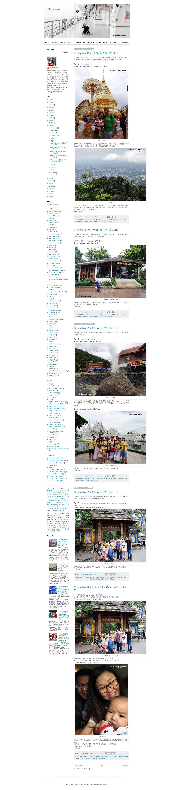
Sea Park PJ (52, 330)
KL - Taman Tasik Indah (56, 285)
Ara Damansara (53, 209)
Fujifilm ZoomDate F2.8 (53, 492)
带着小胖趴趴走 (109, 221)
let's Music (55, 504)
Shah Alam (52, 348)
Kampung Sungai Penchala (57, 292)
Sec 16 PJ (52, 335)
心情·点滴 (58, 525)
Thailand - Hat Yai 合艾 (55, 476)
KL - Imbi (51, 265)
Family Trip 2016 (110, 219)
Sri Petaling (52, 355)
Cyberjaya (52, 231)
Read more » (78, 211)
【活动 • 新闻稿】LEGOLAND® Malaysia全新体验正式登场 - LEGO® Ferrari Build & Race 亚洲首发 (63, 638)
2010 (50, 191)
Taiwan (51, 467)
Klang (50, 299)
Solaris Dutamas (53, 351)
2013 (50, 183)
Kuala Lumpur (53, 305)
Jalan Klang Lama (54, 254)
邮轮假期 (52, 531)
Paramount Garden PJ (55, 319)
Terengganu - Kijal (54, 446)
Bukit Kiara (52, 227)
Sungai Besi (52, 360)
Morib (50, 399)
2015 (50, 178)
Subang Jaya (52, 357)
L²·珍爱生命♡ (59, 494)
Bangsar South (53, 222)
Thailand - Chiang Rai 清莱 (82, 480)
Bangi (50, 218)
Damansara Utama (54, 243)
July (52, 141)
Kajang (51, 289)
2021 (50, 112)
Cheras (51, 229)
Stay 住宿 (91, 42)
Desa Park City (53, 245)
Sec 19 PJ (52, 339)
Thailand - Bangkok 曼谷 (56, 469)
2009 (50, 194)
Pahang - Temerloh (54, 415)
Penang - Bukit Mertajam (56, 426)
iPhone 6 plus (103, 756)
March (53, 170)
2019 (50, 118)
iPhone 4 (50, 502)
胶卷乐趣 (57, 529)
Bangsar (51, 220)
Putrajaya (51, 326)
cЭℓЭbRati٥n (52, 500)
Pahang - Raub (53, 413)
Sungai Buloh (53, 362)
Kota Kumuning (53, 303)
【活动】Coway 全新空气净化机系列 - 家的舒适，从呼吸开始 (63, 566)
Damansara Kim (53, 238)
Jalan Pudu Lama (54, 256)
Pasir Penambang (54, 417)
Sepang (51, 442)
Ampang (51, 207)
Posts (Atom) (86, 769)
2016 (50, 125)
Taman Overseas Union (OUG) (58, 371)
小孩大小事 (56, 523)
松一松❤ (49, 527)
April (52, 167)
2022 (50, 110)
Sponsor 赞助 (124, 42)
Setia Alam (52, 346)
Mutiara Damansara (54, 317)
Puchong (51, 323)
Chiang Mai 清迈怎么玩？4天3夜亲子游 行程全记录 (59, 160)
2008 (50, 196)
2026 (50, 99)
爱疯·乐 (56, 527)
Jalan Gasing (52, 249)
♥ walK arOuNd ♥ (100, 219)
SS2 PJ (51, 328)
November (54, 130)
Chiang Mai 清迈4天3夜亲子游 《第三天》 (97, 229)
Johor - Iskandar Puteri (55, 388)
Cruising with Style (61, 491)
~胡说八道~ (57, 508)
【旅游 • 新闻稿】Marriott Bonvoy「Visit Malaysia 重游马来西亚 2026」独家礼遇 (63, 543)
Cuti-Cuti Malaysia (80, 42)
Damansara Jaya (54, 236)
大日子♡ (54, 521)
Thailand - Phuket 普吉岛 (56, 481)
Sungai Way (52, 364)
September (54, 135)
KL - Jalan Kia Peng (54, 268)
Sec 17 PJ (52, 337)
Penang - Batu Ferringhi (56, 424)
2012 (50, 186)
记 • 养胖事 (65, 529)
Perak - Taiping (53, 435)
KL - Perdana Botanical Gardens (58, 279)
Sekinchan (52, 439)
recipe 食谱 (63, 504)
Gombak (51, 247)
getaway (63, 500)
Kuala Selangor (53, 393)
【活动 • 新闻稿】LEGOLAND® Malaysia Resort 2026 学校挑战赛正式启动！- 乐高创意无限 (63, 615)
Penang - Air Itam (54, 422)
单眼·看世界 (59, 519)
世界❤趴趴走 (96, 221)
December (54, 128)
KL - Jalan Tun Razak (55, 272)
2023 (50, 107)
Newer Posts (78, 765)
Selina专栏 (59, 496)
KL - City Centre (53, 263)
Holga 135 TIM (65, 492)
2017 (50, 123)
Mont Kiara (52, 314)
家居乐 (49, 523)
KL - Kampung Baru (54, 277)
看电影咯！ (63, 527)
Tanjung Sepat (53, 444)
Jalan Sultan (52, 259)
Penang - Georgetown (55, 420)
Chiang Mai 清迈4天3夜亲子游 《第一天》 (97, 492)
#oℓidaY (81, 219)
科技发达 (49, 529)
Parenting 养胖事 (102, 42)
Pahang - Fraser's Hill (55, 406)
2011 (50, 188)
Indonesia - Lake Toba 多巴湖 (57, 460)
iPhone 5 (59, 502)
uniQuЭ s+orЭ (59, 506)
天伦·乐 (103, 221)
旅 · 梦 (65, 525)
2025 (50, 102)
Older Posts (124, 765)
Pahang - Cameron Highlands (57, 404)
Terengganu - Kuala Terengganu (58, 448)
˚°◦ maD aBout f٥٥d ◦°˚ (90, 219)
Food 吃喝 (54, 42)
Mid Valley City (53, 312)
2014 (50, 181)
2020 (50, 115)
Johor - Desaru (53, 386)
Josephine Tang (54, 67)
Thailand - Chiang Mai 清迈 (85, 221)
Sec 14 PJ (52, 332)
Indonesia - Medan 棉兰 (56, 463)
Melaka (51, 397)
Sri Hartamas (52, 353)
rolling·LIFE (50, 506)
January (53, 175)
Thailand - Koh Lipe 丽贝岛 (57, 478)
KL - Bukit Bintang (54, 261)
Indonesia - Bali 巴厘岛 (55, 458)
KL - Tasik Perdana (54, 287)
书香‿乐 (49, 519)
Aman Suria (52, 204)
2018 (50, 120)
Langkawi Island (53, 395)
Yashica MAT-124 (60, 498)
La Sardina (51, 494)
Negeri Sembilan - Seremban (57, 402)
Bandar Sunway (53, 213)
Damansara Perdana (55, 241)
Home (47, 42)
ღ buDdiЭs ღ (58, 513)
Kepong (51, 296)
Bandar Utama (53, 216)
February (53, 172)
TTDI (50, 366)
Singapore (52, 465)
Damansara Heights (54, 234)
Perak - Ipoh (52, 429)
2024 (50, 105)
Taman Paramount (54, 373)
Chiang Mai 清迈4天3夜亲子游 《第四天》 (97, 53)
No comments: (99, 216)
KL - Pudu (52, 283)
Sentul (50, 341)
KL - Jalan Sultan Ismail (56, 270)
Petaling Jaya (53, 321)
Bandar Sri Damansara (55, 211)
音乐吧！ (59, 531)
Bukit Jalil (51, 225)
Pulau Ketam (52, 437)
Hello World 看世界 (66, 42)
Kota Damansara (54, 301)
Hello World (119, 219)
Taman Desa (52, 369)
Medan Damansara (54, 310)
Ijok (50, 384)
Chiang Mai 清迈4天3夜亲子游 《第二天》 (97, 328)
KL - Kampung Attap (55, 274)
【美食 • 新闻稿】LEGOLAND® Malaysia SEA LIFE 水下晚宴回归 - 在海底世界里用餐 (63, 590)
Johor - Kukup (53, 390)
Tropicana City (53, 375)
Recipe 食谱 (113, 42)
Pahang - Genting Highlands (57, 408)
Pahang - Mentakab (54, 411)
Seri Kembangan (54, 344)
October (53, 133)
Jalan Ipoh (52, 252)
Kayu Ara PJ (52, 294)
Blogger (105, 784)
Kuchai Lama (52, 308)
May (52, 164)
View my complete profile (54, 92)
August (53, 138)
